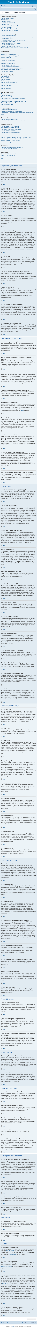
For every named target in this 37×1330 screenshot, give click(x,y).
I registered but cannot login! (8, 22)
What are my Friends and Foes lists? (10, 119)
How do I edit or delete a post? (8, 54)
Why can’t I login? (5, 24)
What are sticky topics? (6, 85)
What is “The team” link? (7, 104)
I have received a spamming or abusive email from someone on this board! (17, 113)
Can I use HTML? (5, 77)
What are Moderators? (6, 95)
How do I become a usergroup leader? (10, 99)
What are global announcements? (9, 82)
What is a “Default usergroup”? (8, 102)
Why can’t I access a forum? (8, 62)
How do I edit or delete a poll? (8, 60)
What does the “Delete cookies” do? (9, 30)
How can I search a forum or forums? (10, 126)
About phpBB (13, 1254)
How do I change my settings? (8, 35)
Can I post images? (5, 81)
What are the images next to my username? (11, 43)
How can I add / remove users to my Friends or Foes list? (15, 121)
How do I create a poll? (6, 57)
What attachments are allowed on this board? (12, 147)
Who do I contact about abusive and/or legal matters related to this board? (17, 157)
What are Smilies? (5, 79)
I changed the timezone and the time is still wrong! (13, 40)
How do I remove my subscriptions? (9, 142)
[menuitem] (5, 6)
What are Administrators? (7, 93)
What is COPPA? (5, 19)
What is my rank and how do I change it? (11, 46)
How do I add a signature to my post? (10, 56)
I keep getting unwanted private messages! (11, 111)
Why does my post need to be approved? (11, 69)
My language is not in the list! (8, 41)
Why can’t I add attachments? (8, 63)
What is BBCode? (5, 76)
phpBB (22, 410)
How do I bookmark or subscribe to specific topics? (13, 139)
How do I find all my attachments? (9, 148)
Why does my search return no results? (10, 127)
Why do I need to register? (7, 18)
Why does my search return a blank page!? (11, 129)
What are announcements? (7, 84)
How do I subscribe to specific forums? (10, 140)
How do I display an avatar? (7, 44)
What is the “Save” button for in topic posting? (12, 68)
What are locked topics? (7, 87)
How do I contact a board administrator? (10, 160)
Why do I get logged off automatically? (10, 28)
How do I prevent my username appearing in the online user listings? (17, 37)
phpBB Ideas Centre (6, 1266)
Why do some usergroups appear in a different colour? (14, 101)
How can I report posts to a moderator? (10, 66)
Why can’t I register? (6, 21)
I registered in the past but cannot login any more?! (13, 25)
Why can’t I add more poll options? (9, 59)
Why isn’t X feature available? (8, 155)
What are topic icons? (6, 88)
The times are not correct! (7, 38)
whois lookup (5, 1283)
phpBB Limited (10, 1250)
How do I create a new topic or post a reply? (11, 53)
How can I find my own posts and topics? (11, 132)
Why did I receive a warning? (8, 65)
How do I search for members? (8, 130)
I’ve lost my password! (6, 27)
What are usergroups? (6, 96)
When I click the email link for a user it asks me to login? (14, 47)
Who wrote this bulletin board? (8, 154)
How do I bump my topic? (7, 71)
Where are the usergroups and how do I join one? (13, 98)
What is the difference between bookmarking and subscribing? (16, 137)
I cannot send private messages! (9, 109)
